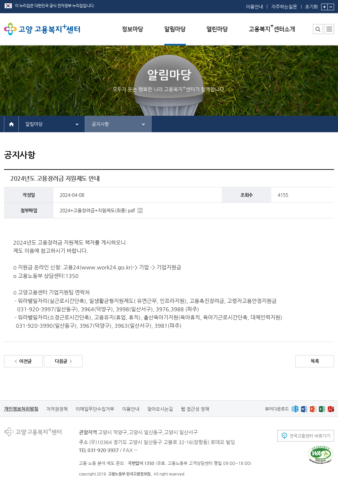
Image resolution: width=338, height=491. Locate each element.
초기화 (311, 4)
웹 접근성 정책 (195, 409)
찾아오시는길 (160, 409)
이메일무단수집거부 (95, 409)
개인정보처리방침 (21, 409)
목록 (315, 361)
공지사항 (100, 124)
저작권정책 (57, 409)
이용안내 (254, 6)
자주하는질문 (284, 6)
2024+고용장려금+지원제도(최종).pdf (97, 210)
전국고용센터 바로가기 (309, 435)
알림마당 (34, 124)
